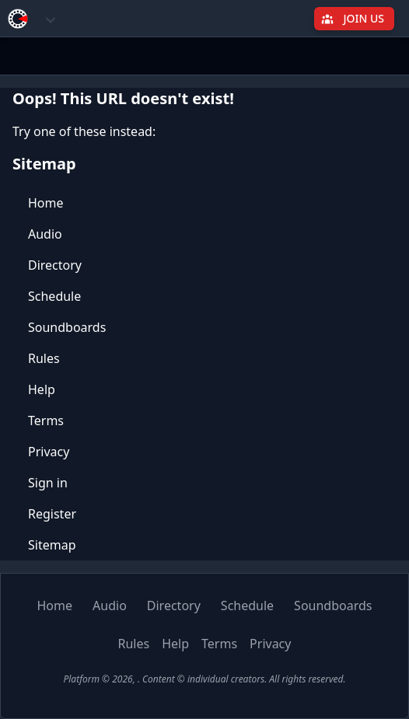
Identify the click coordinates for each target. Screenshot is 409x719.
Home (46, 202)
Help (41, 389)
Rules (44, 358)
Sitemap (52, 544)
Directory (55, 265)
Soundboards (67, 327)
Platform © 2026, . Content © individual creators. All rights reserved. (204, 679)
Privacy (48, 451)
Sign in (48, 482)
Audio (45, 234)
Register (52, 513)
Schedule (54, 296)
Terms (46, 420)
